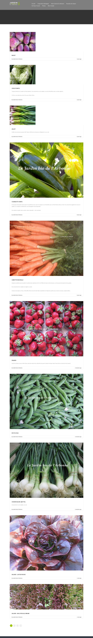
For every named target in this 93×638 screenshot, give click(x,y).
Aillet (14, 129)
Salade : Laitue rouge (19, 575)
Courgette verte (17, 202)
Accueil (33, 3)
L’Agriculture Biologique (43, 3)
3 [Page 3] (17, 626)
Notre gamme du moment (57, 3)
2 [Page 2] (14, 626)
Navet (14, 55)
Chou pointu (16, 88)
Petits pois (15, 433)
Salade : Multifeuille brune (20, 614)
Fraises (14, 360)
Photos (44, 5)
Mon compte (51, 5)
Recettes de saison (71, 3)
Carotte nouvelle (17, 280)
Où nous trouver (36, 5)
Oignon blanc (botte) (18, 502)
